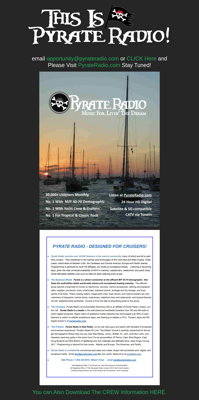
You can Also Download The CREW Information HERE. (99, 392)
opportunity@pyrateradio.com (83, 58)
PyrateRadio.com (99, 65)
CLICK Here (141, 58)
